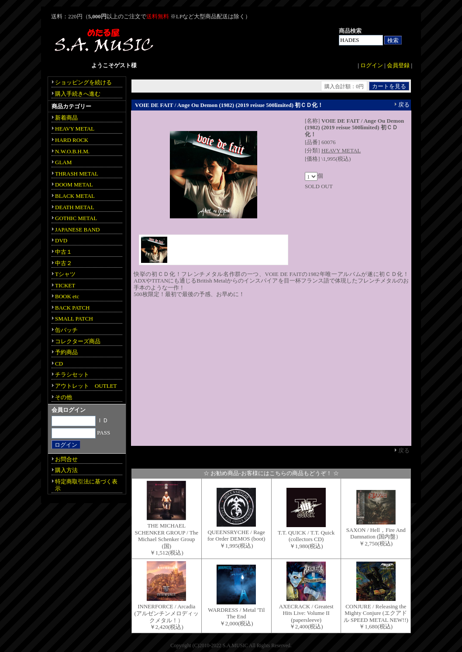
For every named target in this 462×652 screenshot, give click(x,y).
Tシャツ (65, 274)
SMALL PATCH (74, 318)
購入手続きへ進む (77, 93)
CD (59, 363)
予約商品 (66, 352)
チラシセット (72, 374)
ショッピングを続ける (83, 82)
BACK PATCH (72, 307)
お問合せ (66, 459)
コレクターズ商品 (77, 341)
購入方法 (66, 470)
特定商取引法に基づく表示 (86, 485)
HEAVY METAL (341, 150)
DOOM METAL (74, 184)
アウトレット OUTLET (86, 386)
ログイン (371, 65)
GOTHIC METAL (76, 218)
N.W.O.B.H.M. (72, 151)
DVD (61, 240)
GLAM (63, 162)
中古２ (63, 263)
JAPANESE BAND (77, 229)
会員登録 (398, 65)
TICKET (65, 285)
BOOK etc (67, 296)
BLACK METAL (75, 196)
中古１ (63, 251)
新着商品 (66, 117)
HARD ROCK (71, 140)
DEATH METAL (74, 207)
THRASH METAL (76, 173)
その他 (63, 397)
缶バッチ (66, 330)
